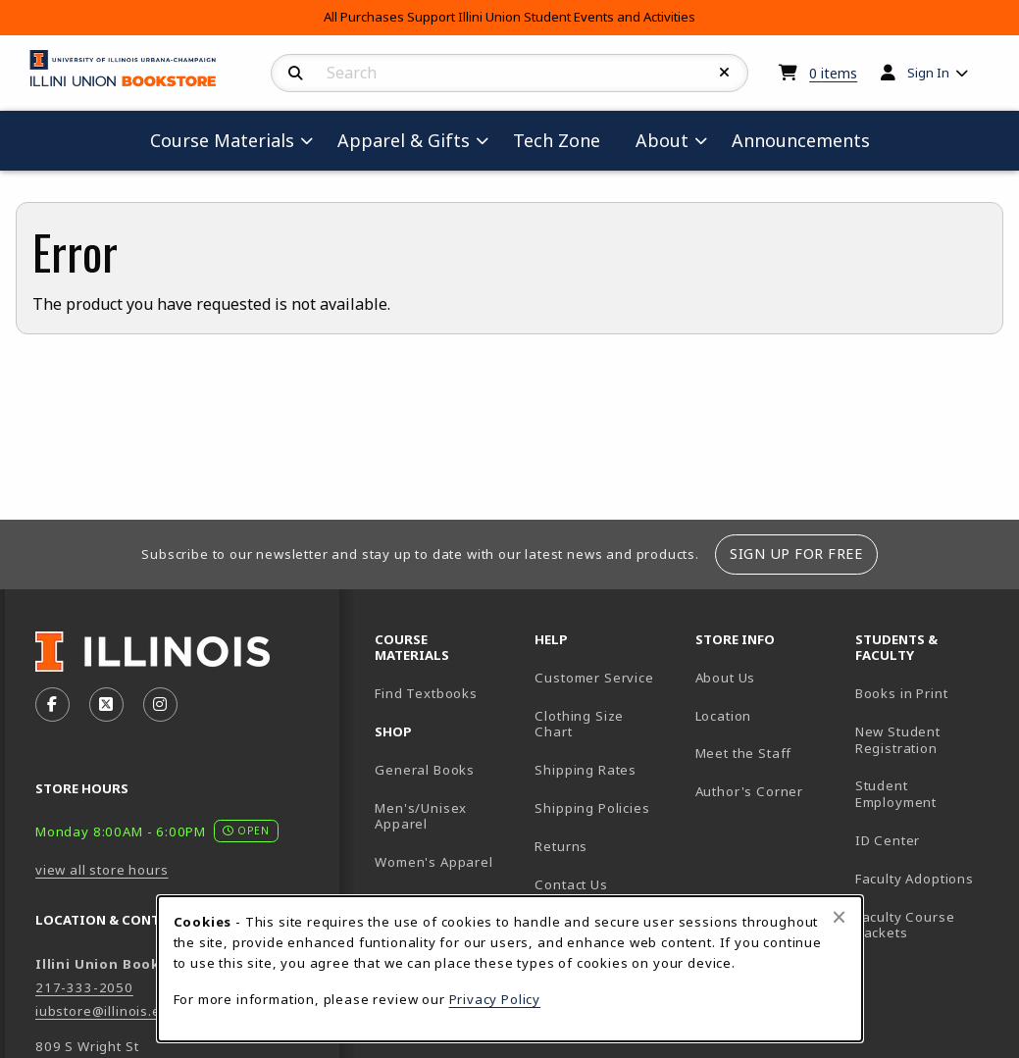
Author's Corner (749, 791)
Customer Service (594, 677)
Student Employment (927, 794)
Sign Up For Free (796, 553)
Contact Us (571, 884)
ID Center (927, 840)
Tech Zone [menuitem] (564, 139)
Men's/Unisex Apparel (421, 816)
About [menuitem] (662, 140)
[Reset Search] (724, 72)
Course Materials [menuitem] (222, 140)
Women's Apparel (433, 862)
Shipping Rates (586, 770)
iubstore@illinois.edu (106, 1011)
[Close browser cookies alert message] (839, 917)
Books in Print (927, 692)
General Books (425, 770)
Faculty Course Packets (905, 925)
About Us (725, 677)
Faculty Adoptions (914, 878)
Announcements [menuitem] (801, 140)
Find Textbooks (426, 693)
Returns (561, 846)
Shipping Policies (592, 808)
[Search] (296, 73)
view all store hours (102, 870)
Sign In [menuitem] (928, 72)
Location (723, 716)
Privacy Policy (495, 999)
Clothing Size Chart (579, 724)
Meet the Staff (743, 753)
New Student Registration (898, 740)
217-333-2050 (84, 987)
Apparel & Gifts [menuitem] (403, 140)
